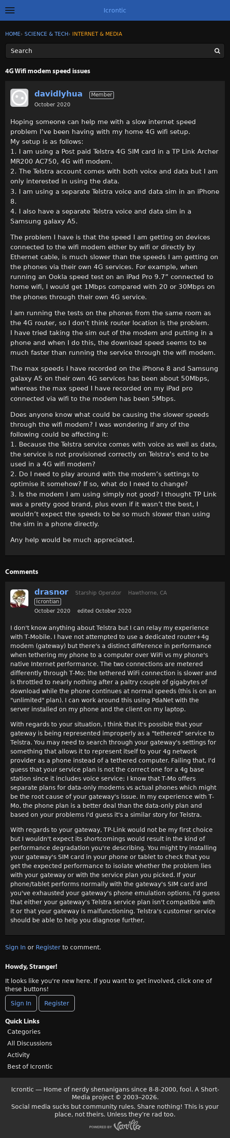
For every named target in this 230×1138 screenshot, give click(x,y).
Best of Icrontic (30, 1066)
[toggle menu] (10, 10)
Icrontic (115, 10)
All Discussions (29, 1043)
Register (48, 947)
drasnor (51, 591)
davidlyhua (58, 93)
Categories (23, 1031)
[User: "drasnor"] (19, 598)
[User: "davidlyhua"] (19, 98)
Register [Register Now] (56, 1003)
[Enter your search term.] (115, 51)
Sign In (15, 947)
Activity (18, 1054)
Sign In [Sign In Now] (21, 1003)
